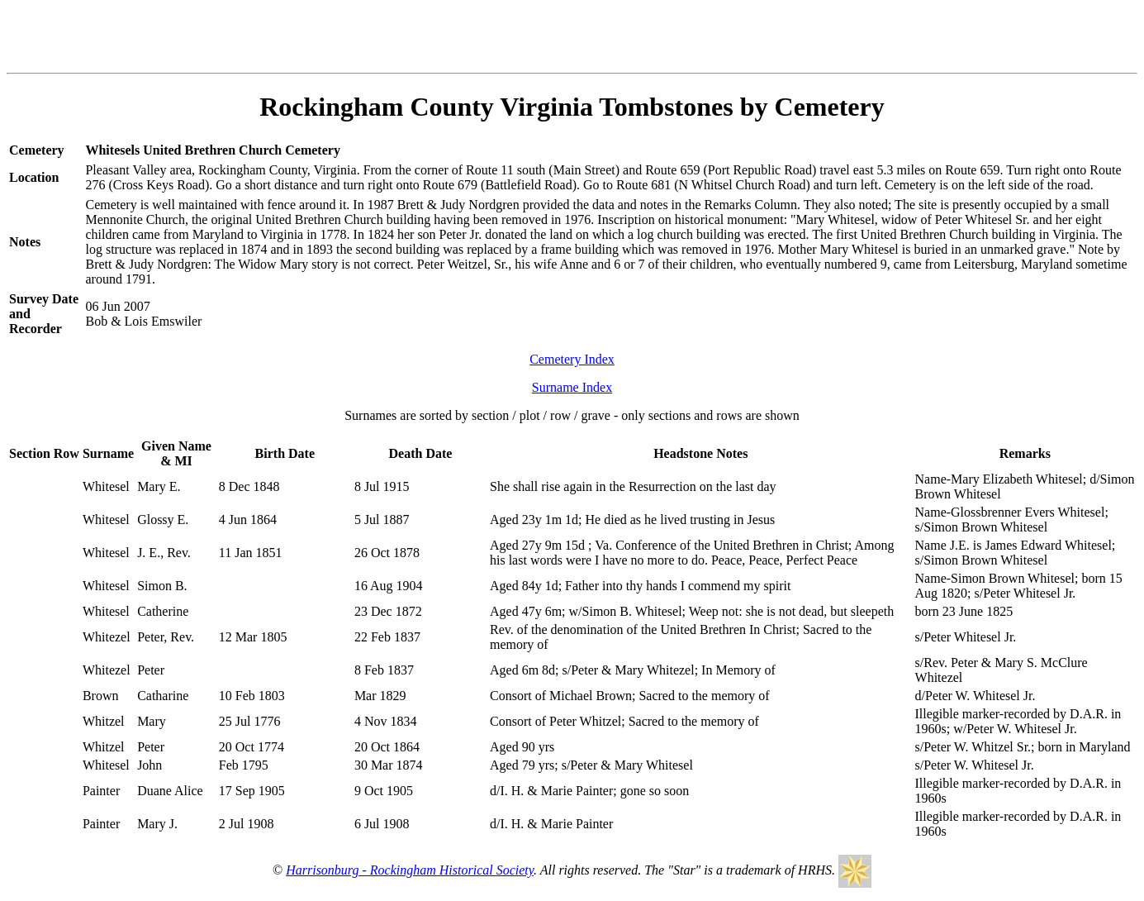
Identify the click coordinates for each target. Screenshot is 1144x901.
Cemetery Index (572, 359)
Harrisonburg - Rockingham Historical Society (410, 870)
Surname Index (572, 387)
